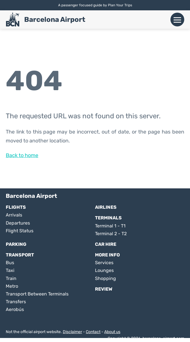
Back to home (22, 155)
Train (11, 278)
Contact (93, 331)
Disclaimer (72, 331)
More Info (107, 255)
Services (104, 262)
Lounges (104, 270)
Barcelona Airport (54, 19)
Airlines (106, 207)
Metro (12, 286)
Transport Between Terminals (37, 294)
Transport (20, 255)
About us (112, 331)
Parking (16, 244)
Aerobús (15, 309)
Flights (16, 207)
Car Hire (105, 244)
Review (103, 289)
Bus (10, 262)
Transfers (16, 301)
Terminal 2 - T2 (111, 233)
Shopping (105, 278)
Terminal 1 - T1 (110, 226)
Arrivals (14, 215)
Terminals (108, 218)
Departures (18, 223)
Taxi (10, 270)
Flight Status (19, 230)
